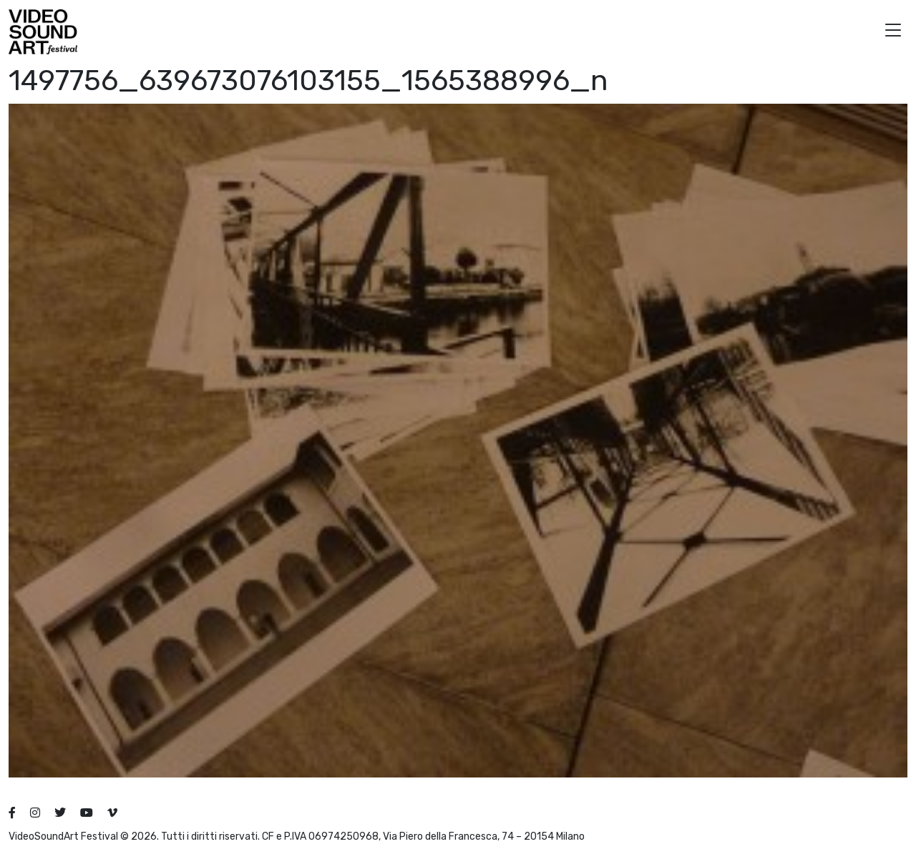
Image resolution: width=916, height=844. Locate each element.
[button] (893, 32)
